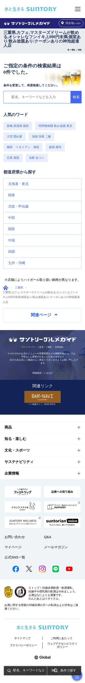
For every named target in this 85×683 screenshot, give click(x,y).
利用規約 (59, 347)
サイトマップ (28, 347)
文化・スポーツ (17, 450)
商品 (8, 427)
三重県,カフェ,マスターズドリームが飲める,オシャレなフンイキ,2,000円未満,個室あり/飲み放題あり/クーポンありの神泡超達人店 (42, 39)
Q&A (47, 537)
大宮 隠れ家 (14, 136)
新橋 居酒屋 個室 (18, 126)
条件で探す (68, 670)
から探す (71, 23)
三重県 (19, 287)
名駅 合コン (36, 157)
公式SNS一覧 (15, 557)
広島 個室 (13, 157)
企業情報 (12, 473)
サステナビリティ (19, 462)
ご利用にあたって (61, 638)
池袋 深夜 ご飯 (41, 136)
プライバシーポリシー (23, 645)
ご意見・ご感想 (44, 347)
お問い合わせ (15, 537)
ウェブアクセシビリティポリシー (62, 645)
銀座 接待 (55, 147)
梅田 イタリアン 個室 (23, 147)
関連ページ (44, 315)
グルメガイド (5, 287)
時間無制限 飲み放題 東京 (55, 126)
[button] (42, 184)
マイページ (13, 547)
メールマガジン (56, 547)
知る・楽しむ (15, 439)
